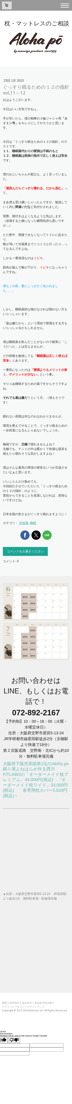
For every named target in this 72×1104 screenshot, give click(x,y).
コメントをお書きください (25, 551)
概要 (4, 1003)
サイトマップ (36, 1006)
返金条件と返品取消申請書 (37, 1003)
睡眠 (33, 523)
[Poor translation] (14, 1040)
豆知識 (23, 523)
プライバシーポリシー (14, 1006)
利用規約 (14, 1003)
